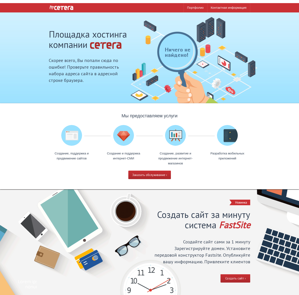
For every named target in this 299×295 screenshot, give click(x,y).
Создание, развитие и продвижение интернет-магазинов (175, 158)
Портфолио (195, 7)
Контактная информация (228, 7)
